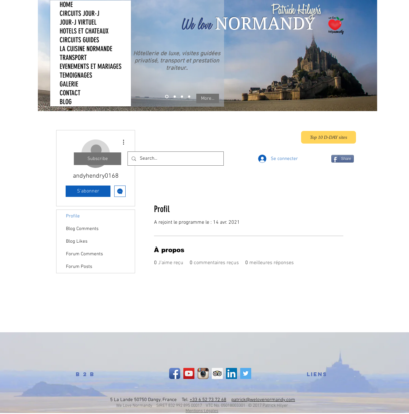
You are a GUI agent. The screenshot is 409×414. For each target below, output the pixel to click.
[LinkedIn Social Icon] (231, 373)
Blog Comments (82, 229)
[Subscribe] (97, 158)
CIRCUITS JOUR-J (79, 13)
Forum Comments (84, 254)
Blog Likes (76, 241)
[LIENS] (317, 374)
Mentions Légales (202, 411)
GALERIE (69, 84)
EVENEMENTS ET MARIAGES (91, 66)
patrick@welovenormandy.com (263, 400)
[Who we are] (175, 97)
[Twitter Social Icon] (245, 373)
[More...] (207, 98)
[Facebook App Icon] (174, 373)
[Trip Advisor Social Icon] (217, 373)
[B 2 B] (85, 374)
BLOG (66, 102)
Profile (73, 216)
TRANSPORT (73, 57)
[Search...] (175, 158)
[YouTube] (188, 373)
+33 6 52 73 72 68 (208, 400)
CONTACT (70, 93)
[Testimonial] (182, 97)
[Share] (342, 159)
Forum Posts (79, 266)
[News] (189, 97)
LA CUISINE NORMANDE (86, 48)
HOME (66, 4)
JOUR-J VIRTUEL (78, 22)
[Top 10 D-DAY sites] (328, 137)
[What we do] (167, 96)
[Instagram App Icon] (203, 373)
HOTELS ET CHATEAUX (84, 31)
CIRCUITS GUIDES (79, 40)
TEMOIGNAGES (76, 75)
